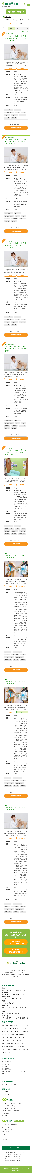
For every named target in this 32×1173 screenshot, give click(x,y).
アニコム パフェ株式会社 (9, 1108)
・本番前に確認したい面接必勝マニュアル (14, 1156)
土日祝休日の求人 (7, 1049)
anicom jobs (5, 1127)
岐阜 (3, 1003)
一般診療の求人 (6, 1040)
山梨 (16, 999)
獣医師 (10, 68)
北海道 (4, 994)
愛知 (10, 1003)
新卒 (22, 712)
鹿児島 (23, 1018)
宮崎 (19, 1018)
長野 (19, 999)
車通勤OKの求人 (6, 1052)
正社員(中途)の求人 (7, 1028)
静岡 (6, 1003)
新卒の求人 (25, 1028)
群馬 (24, 990)
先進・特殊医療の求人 (8, 1043)
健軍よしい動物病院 (16, 556)
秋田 (17, 994)
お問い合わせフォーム (8, 1094)
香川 (23, 1007)
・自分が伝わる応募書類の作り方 (12, 1154)
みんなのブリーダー (7, 1136)
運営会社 (4, 1066)
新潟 (3, 999)
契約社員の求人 (17, 1028)
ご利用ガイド (5, 1064)
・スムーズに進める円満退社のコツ (13, 1158)
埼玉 (11, 990)
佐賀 (6, 1018)
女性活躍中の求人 (19, 1043)
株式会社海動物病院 (16, 37)
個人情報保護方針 (7, 1069)
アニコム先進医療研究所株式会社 (11, 1111)
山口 (16, 1007)
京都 (6, 1013)
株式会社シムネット (7, 1113)
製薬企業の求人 (15, 1031)
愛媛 (26, 1007)
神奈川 (7, 990)
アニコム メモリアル (7, 1129)
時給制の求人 (21, 1037)
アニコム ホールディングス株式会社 (11, 1103)
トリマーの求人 (25, 1026)
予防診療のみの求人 (16, 1040)
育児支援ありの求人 (7, 1046)
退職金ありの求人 (17, 1049)
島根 (6, 1007)
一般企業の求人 (25, 1031)
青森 (8, 994)
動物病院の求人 (6, 1031)
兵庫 (13, 1013)
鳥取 (3, 1007)
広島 (13, 1007)
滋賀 (10, 1013)
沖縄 (27, 1018)
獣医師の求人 (5, 1026)
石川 (10, 999)
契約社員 (22, 68)
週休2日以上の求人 (19, 1046)
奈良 (16, 1013)
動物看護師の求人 (15, 1026)
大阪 (3, 1013)
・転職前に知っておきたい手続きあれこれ (14, 1152)
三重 (13, 1003)
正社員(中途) (22, 586)
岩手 (11, 994)
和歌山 (20, 1013)
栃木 (21, 990)
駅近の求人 (26, 1049)
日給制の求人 (13, 1037)
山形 (21, 994)
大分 (16, 1018)
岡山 (10, 1007)
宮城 (14, 994)
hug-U (3, 1141)
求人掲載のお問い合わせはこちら (11, 1084)
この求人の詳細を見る (16, 127)
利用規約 (4, 1074)
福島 (24, 994)
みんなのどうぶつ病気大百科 (10, 1124)
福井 (13, 999)
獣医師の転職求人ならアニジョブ (19, 1168)
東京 (3, 990)
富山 (6, 999)
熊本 (13, 1018)
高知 (3, 1009)
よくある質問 (5, 1092)
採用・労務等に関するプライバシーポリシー (14, 1071)
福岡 (3, 1018)
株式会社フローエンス (8, 1115)
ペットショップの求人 (8, 1034)
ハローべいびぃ (6, 1132)
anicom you (5, 1134)
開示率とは (25, 31)
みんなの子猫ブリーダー (8, 1139)
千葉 (14, 990)
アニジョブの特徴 (7, 1062)
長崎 (10, 1018)
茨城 (17, 990)
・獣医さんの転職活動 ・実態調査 (12, 1160)
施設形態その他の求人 (21, 1034)
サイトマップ (5, 1076)
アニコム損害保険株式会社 (9, 1106)
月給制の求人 (5, 1037)
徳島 (19, 1007)
